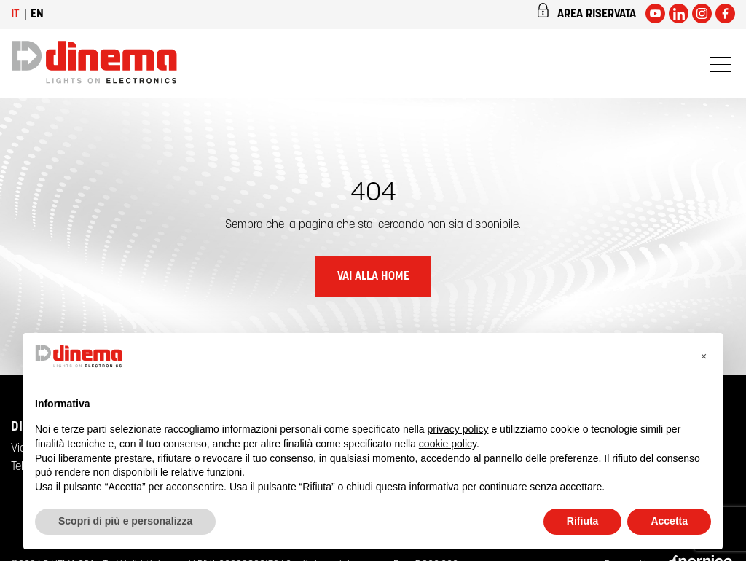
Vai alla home (373, 277)
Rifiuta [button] (583, 521)
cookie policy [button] (447, 444)
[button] (703, 356)
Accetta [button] (669, 521)
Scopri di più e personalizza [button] (125, 521)
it (15, 14)
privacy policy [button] (458, 429)
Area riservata (585, 11)
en (37, 14)
